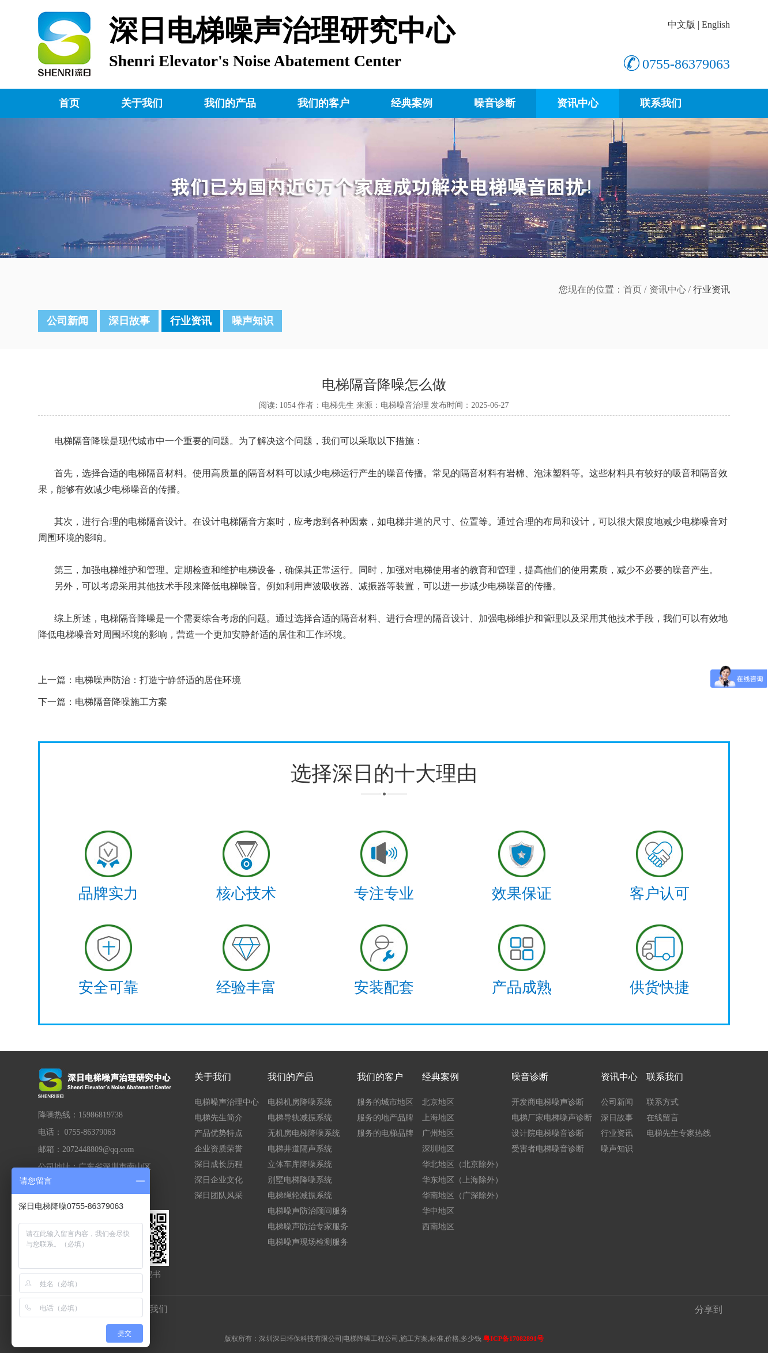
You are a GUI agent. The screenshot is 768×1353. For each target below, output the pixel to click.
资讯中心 (577, 103)
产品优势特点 (218, 1133)
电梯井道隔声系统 (300, 1148)
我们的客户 (323, 103)
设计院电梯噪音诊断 (547, 1133)
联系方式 (662, 1102)
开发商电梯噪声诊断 (547, 1102)
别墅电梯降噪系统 (300, 1180)
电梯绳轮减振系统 (300, 1195)
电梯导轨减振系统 (300, 1117)
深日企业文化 (218, 1180)
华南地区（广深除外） (462, 1195)
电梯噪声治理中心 (226, 1102)
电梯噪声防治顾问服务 (308, 1211)
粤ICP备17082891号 (513, 1339)
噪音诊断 (494, 103)
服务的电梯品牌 (385, 1133)
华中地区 (438, 1211)
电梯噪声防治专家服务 (308, 1226)
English (716, 24)
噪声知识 (252, 321)
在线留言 (662, 1117)
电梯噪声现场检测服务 (308, 1242)
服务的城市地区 (385, 1102)
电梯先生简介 (218, 1117)
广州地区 (438, 1133)
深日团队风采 (218, 1195)
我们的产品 (230, 103)
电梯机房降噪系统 (300, 1102)
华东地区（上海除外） (462, 1180)
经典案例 (411, 103)
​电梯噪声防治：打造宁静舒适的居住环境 (158, 680)
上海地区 (438, 1117)
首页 (69, 103)
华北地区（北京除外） (462, 1164)
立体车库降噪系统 (300, 1164)
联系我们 (661, 103)
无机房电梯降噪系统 (304, 1133)
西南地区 (438, 1226)
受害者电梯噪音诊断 (547, 1148)
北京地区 (438, 1102)
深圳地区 (438, 1148)
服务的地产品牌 (385, 1117)
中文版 (681, 24)
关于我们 (142, 103)
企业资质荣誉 (218, 1148)
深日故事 (129, 321)
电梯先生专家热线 (678, 1133)
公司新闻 (67, 321)
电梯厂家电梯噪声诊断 (551, 1117)
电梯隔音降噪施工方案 (121, 702)
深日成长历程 (218, 1164)
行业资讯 (191, 321)
